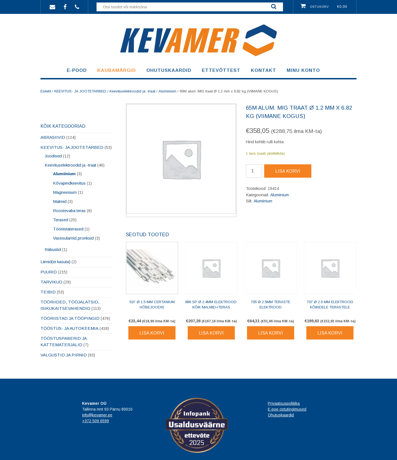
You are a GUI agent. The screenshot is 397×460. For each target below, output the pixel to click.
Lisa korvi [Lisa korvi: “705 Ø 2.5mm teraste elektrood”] (270, 333)
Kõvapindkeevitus (69, 183)
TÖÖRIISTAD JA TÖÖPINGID (70, 318)
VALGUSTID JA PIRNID (63, 355)
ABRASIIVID (52, 137)
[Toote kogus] (254, 171)
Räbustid (53, 249)
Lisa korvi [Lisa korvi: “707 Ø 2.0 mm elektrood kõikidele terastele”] (329, 333)
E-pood (77, 70)
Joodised (53, 156)
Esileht (45, 91)
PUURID (48, 272)
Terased (60, 219)
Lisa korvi (287, 171)
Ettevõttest (221, 70)
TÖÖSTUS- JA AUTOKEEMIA (69, 328)
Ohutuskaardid (168, 70)
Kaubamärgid (116, 70)
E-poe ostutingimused (287, 409)
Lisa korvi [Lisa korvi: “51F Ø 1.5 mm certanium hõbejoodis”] (151, 333)
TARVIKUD (51, 282)
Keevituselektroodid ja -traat (132, 91)
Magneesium (65, 192)
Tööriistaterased (68, 229)
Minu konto (303, 70)
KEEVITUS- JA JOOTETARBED (80, 91)
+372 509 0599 (95, 421)
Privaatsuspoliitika (284, 403)
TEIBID (48, 292)
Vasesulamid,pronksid (73, 238)
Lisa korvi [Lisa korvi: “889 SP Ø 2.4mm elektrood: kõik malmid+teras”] (211, 333)
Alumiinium (167, 91)
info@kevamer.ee (97, 415)
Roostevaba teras (69, 210)
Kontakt (263, 70)
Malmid (60, 201)
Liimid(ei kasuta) (55, 261)
